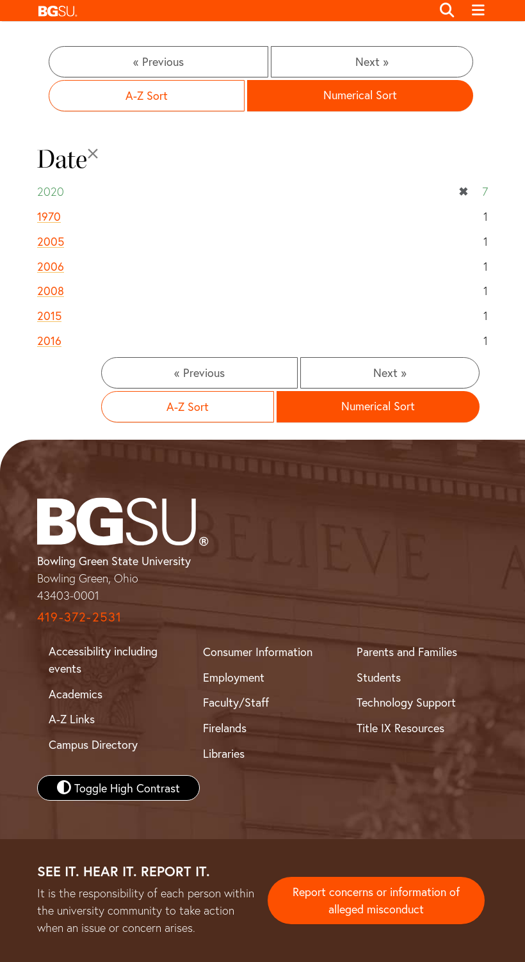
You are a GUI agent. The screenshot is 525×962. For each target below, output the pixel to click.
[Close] (93, 153)
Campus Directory (93, 744)
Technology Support (406, 702)
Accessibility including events (103, 659)
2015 (49, 315)
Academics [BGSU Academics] (75, 693)
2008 (50, 290)
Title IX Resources (400, 727)
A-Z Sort (146, 95)
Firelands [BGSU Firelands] (224, 727)
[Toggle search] (447, 11)
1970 (49, 216)
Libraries (224, 753)
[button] (231, 10)
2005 (50, 241)
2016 (49, 340)
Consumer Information (257, 651)
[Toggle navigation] (478, 11)
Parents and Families (407, 651)
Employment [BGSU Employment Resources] (233, 677)
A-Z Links (72, 718)
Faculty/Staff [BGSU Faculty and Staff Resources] (236, 702)
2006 (50, 266)
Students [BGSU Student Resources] (379, 677)
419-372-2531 (79, 616)
